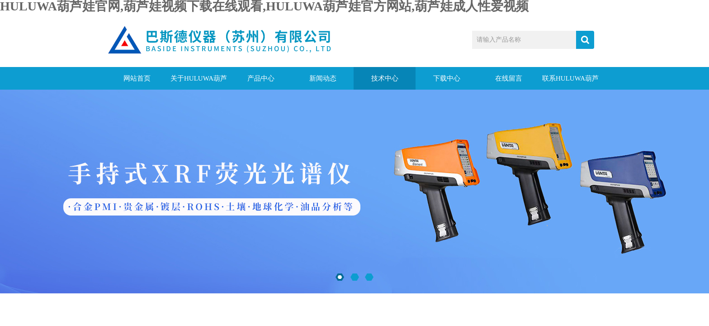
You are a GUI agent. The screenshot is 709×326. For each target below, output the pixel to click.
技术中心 (384, 78)
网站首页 (137, 78)
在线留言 (508, 78)
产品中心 (260, 78)
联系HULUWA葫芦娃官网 (570, 82)
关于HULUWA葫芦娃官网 (198, 82)
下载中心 (446, 78)
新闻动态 (322, 78)
